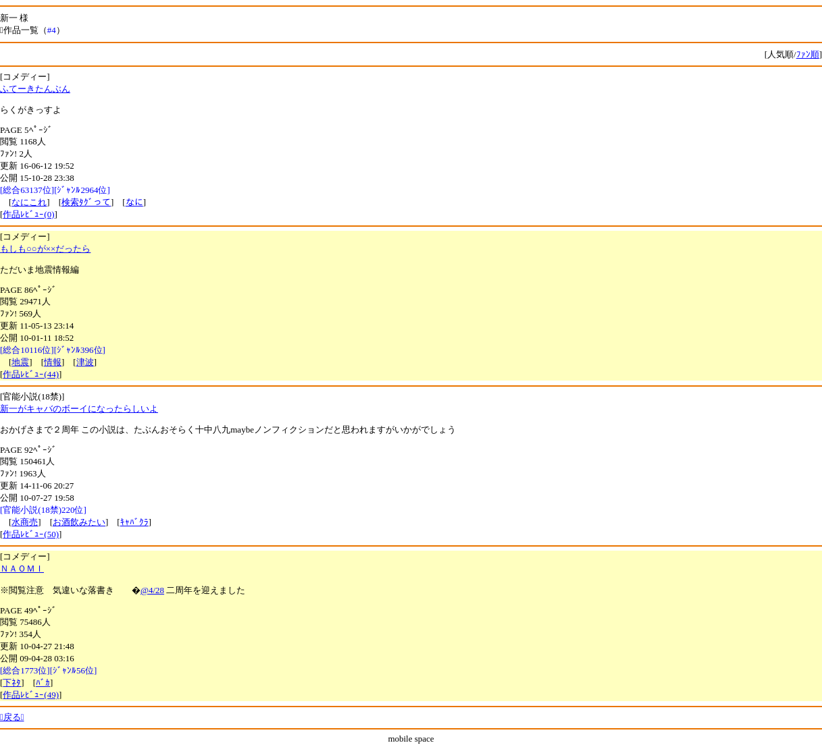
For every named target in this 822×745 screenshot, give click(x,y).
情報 (52, 362)
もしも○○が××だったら (45, 249)
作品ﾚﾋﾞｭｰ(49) (31, 695)
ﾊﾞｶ (43, 683)
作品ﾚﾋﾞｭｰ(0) (28, 214)
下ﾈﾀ (12, 683)
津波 (85, 362)
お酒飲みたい (79, 522)
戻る (12, 717)
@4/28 (152, 590)
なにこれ (29, 202)
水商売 (24, 522)
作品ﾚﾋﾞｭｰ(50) (31, 534)
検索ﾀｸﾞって (86, 202)
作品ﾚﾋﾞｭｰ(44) (31, 374)
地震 (20, 362)
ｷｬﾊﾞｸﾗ (134, 522)
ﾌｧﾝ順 (807, 54)
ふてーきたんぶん (35, 89)
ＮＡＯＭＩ (22, 568)
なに (134, 202)
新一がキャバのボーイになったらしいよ (79, 409)
